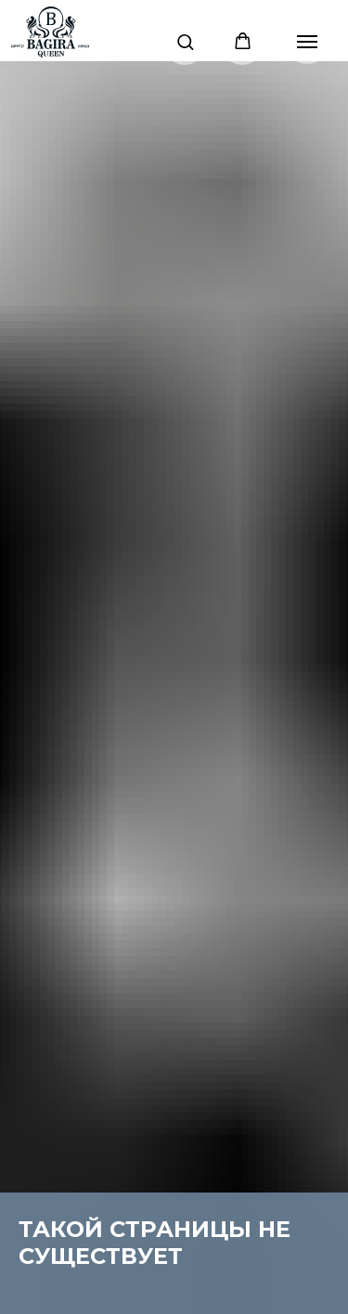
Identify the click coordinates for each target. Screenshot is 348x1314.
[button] (185, 41)
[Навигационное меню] (307, 41)
